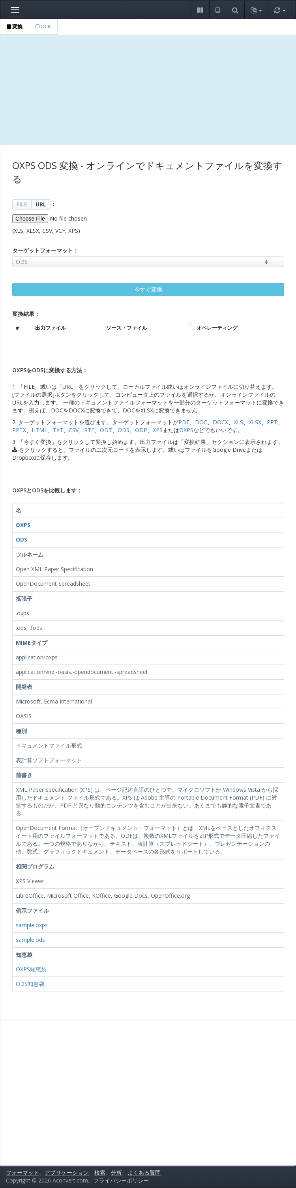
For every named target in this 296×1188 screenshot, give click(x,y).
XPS (158, 430)
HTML (39, 430)
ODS (123, 430)
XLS (238, 422)
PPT (272, 422)
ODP (141, 430)
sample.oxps (32, 925)
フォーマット (22, 1172)
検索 (99, 1172)
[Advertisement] (148, 90)
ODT (106, 430)
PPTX (19, 430)
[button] (200, 10)
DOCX (220, 422)
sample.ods (30, 939)
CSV (74, 430)
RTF (89, 430)
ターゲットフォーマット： (45, 250)
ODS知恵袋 (30, 984)
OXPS (186, 430)
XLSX (255, 422)
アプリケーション (67, 1172)
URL (41, 204)
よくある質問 (144, 1172)
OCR (43, 26)
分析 (116, 1172)
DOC (201, 422)
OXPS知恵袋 (31, 969)
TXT (58, 430)
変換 (14, 26)
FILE (22, 204)
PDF (183, 422)
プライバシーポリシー (121, 1180)
